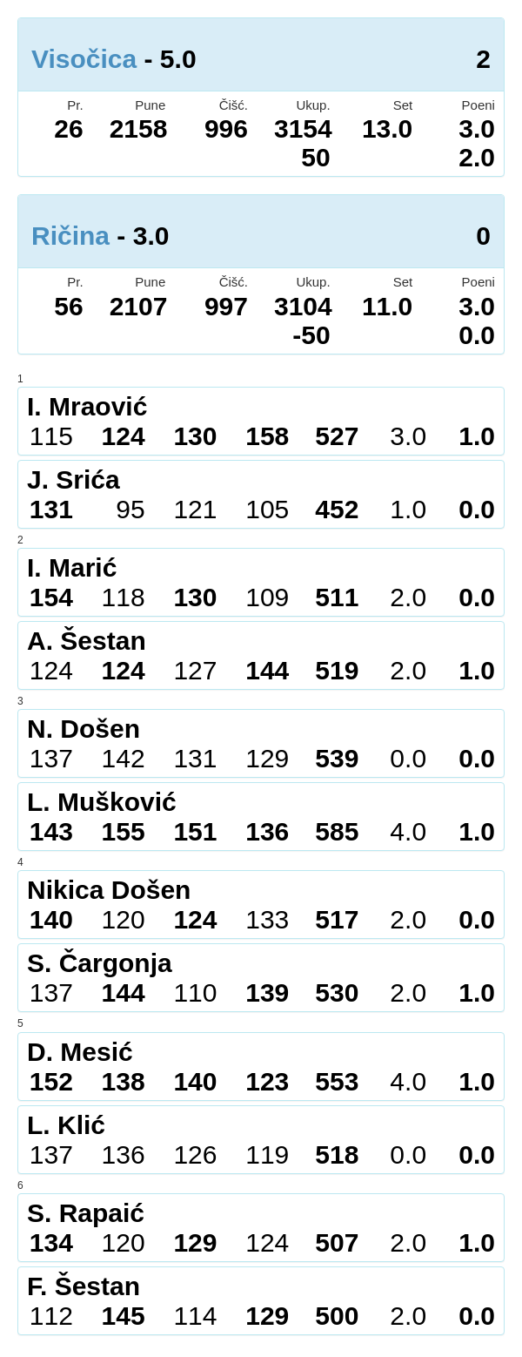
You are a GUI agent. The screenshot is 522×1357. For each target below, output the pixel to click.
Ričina (70, 235)
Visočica (84, 58)
